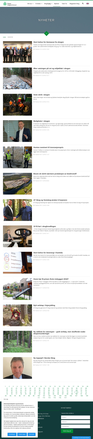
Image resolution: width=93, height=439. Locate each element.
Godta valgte (22, 434)
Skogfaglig (47, 3)
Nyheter (56, 3)
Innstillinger (12, 434)
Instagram (39, 432)
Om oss (29, 3)
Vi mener (38, 3)
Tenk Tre (64, 3)
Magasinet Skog (74, 3)
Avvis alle (31, 434)
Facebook (39, 427)
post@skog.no (40, 418)
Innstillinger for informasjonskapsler (81, 437)
